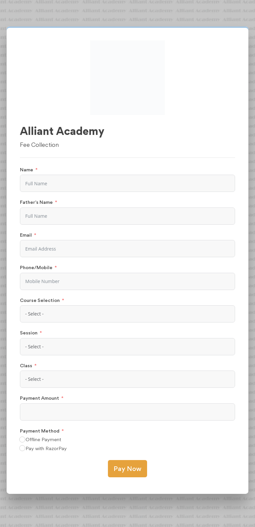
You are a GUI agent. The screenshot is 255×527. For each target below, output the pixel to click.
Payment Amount (39, 398)
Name (26, 169)
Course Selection (40, 300)
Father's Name (36, 202)
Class (26, 365)
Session (29, 332)
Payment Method (39, 431)
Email (26, 235)
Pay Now (127, 469)
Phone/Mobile (36, 267)
